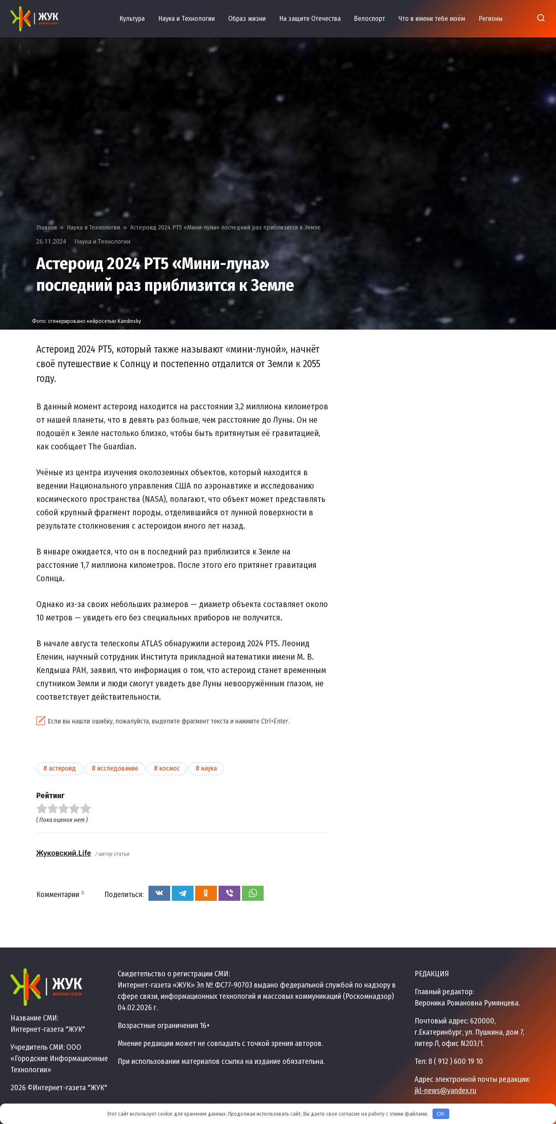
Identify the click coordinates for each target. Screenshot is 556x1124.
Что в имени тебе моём (431, 19)
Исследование (117, 768)
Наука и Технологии (186, 19)
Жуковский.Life (63, 853)
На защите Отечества (310, 19)
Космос (169, 768)
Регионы (491, 19)
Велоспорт (369, 19)
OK (441, 1114)
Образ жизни (247, 19)
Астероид (62, 768)
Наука (209, 768)
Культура (132, 19)
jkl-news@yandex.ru (445, 1090)
